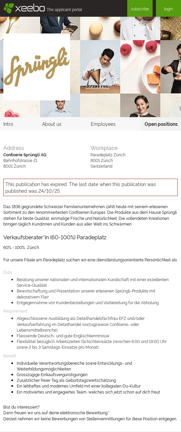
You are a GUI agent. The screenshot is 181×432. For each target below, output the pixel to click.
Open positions (161, 123)
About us (51, 123)
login (168, 8)
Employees (103, 123)
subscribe (140, 8)
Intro (8, 123)
